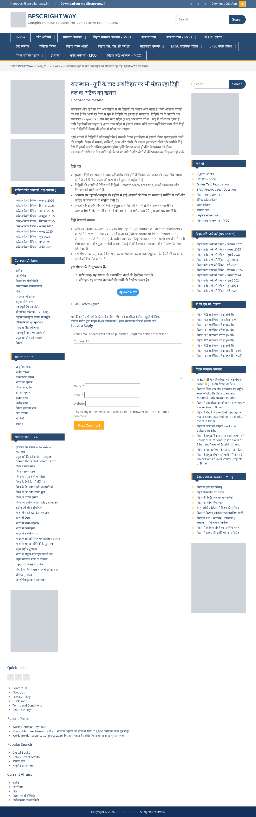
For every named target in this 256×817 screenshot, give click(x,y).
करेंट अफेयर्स (43, 37)
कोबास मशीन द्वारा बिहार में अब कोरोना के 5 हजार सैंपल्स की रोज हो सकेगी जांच (113, 321)
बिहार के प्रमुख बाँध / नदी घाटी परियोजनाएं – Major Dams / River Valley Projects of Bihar (220, 459)
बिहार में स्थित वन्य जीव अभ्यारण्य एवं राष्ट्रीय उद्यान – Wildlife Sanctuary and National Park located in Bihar (220, 393)
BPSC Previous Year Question (216, 189)
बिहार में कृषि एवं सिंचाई (209, 487)
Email (79, 395)
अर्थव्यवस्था (22, 403)
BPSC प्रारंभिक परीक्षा (184, 46)
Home (20, 37)
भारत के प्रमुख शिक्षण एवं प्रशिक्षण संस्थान (38, 538)
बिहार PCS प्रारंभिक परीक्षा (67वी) (215, 325)
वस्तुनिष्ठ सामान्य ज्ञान (207, 215)
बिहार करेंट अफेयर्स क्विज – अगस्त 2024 (219, 275)
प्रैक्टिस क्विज (47, 46)
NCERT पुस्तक (212, 37)
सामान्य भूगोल (23, 392)
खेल (18, 291)
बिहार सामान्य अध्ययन (208, 195)
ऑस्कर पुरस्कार (24, 575)
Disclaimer (20, 701)
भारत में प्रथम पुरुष (25, 528)
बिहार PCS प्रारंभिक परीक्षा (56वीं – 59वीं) (219, 356)
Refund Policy (22, 710)
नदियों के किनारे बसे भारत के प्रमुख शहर (37, 569)
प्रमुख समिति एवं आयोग (28, 327)
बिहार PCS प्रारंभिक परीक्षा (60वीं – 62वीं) (219, 351)
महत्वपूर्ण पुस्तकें (149, 46)
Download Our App (224, 4)
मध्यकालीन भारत (25, 377)
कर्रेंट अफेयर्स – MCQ (83, 55)
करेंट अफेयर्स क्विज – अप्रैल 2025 (34, 247)
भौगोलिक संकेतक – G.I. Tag (32, 312)
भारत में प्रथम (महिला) (27, 523)
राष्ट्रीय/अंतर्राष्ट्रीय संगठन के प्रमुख (33, 317)
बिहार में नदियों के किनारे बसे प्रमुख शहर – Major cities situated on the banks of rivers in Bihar (221, 416)
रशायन (19, 423)
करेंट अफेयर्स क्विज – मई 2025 (33, 242)
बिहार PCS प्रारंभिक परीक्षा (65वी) (215, 335)
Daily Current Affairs (50, 66)
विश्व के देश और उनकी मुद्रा (30, 492)
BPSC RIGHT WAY (52, 16)
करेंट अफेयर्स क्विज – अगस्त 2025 (34, 226)
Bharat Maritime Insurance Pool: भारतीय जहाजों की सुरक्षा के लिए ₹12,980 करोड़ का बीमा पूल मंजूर (71, 731)
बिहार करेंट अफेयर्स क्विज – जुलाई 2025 (219, 254)
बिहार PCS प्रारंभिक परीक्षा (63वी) (215, 345)
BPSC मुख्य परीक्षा (220, 46)
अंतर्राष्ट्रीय (21, 276)
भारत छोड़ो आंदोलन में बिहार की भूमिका (218, 508)
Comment (82, 341)
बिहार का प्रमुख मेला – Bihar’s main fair (220, 449)
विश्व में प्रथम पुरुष (25, 471)
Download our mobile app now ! (82, 4)
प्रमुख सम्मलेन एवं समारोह (29, 338)
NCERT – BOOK (207, 179)
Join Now (128, 292)
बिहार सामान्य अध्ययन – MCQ (112, 37)
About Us (19, 692)
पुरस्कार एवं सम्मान (25, 296)
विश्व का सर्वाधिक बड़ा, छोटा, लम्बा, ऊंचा (38, 502)
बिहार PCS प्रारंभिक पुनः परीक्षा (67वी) (217, 320)
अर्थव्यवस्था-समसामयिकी (29, 286)
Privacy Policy (22, 697)
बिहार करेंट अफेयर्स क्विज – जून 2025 (217, 260)
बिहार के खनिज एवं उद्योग (210, 492)
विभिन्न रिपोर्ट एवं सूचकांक (29, 322)
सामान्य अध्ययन (72, 37)
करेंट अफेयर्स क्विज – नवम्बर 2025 (35, 211)
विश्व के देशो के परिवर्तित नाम (31, 482)
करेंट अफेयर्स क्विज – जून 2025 (33, 237)
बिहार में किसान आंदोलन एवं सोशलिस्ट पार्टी (220, 513)
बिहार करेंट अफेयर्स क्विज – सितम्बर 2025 (220, 244)
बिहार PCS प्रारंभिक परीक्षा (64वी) (215, 340)
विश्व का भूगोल (24, 387)
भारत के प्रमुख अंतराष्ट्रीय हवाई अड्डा (34, 554)
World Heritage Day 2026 (29, 727)
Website (79, 403)
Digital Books (205, 174)
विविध (19, 343)
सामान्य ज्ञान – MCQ (179, 37)
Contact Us (20, 688)
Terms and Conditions (27, 705)
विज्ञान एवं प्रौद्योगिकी (27, 281)
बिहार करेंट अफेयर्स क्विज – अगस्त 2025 (219, 249)
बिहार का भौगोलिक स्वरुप (210, 503)
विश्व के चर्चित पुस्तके (27, 497)
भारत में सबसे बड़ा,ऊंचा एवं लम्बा (33, 513)
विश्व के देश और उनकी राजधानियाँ (34, 487)
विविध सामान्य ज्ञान (26, 408)
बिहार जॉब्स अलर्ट (77, 46)
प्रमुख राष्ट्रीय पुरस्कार (26, 549)
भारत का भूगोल (24, 382)
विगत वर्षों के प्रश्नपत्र (27, 55)
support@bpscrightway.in (31, 3)
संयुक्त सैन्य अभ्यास (26, 302)
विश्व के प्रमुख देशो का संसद (30, 477)
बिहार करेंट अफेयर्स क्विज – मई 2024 (217, 291)
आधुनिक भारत (24, 367)
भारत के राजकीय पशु (27, 533)
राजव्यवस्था (22, 398)
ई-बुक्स (55, 55)
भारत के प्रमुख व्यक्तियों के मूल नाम (34, 544)
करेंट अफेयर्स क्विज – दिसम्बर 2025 (35, 206)
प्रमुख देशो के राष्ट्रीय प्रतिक (30, 564)
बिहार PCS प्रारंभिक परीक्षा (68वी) (215, 314)
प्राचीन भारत (22, 372)
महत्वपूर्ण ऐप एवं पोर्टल (28, 307)
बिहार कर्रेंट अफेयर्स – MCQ (124, 55)
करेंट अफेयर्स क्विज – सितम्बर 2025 (35, 221)
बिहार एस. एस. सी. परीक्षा (114, 46)
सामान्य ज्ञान (149, 37)
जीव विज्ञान (22, 413)
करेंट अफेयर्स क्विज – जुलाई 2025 (34, 231)
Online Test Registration (213, 184)
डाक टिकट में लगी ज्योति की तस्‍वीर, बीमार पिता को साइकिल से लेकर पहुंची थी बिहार (115, 317)
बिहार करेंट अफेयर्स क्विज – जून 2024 (217, 285)
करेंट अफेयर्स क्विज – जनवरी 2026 (35, 200)
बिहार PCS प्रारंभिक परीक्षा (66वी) (215, 330)
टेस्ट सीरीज (22, 46)
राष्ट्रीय (19, 271)
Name (79, 386)
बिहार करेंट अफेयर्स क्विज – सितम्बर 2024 (220, 270)
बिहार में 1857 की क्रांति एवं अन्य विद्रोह (218, 533)
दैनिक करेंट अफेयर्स (207, 200)
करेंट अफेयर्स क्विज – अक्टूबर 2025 (35, 216)
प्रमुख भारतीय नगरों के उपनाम (32, 559)
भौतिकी (20, 418)
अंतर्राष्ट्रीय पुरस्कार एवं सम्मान (31, 580)
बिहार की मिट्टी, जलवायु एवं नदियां (215, 497)
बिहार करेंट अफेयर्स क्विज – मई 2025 (217, 265)
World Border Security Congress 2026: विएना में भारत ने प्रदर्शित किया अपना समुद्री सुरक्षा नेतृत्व (68, 735)
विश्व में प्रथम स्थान (25, 466)
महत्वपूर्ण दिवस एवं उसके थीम (31, 333)
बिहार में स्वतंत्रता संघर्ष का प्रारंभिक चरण (218, 528)
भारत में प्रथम (23, 518)
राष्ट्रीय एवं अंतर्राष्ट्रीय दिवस (29, 507)
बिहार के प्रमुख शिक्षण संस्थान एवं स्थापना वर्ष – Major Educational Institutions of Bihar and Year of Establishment (220, 440)
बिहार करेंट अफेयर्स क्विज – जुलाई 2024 (219, 280)
